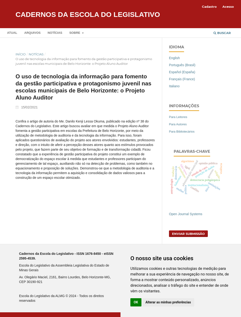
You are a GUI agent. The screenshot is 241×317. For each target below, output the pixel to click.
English (174, 58)
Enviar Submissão (188, 234)
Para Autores (178, 124)
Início (21, 54)
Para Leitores (178, 117)
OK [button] (136, 302)
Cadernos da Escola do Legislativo (88, 14)
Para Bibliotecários (182, 131)
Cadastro (209, 6)
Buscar (222, 33)
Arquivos (32, 32)
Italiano (174, 86)
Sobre (75, 32)
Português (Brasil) (182, 65)
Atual (12, 32)
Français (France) (182, 79)
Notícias (55, 32)
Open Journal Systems (185, 214)
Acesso (228, 6)
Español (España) (182, 72)
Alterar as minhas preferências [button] (168, 302)
